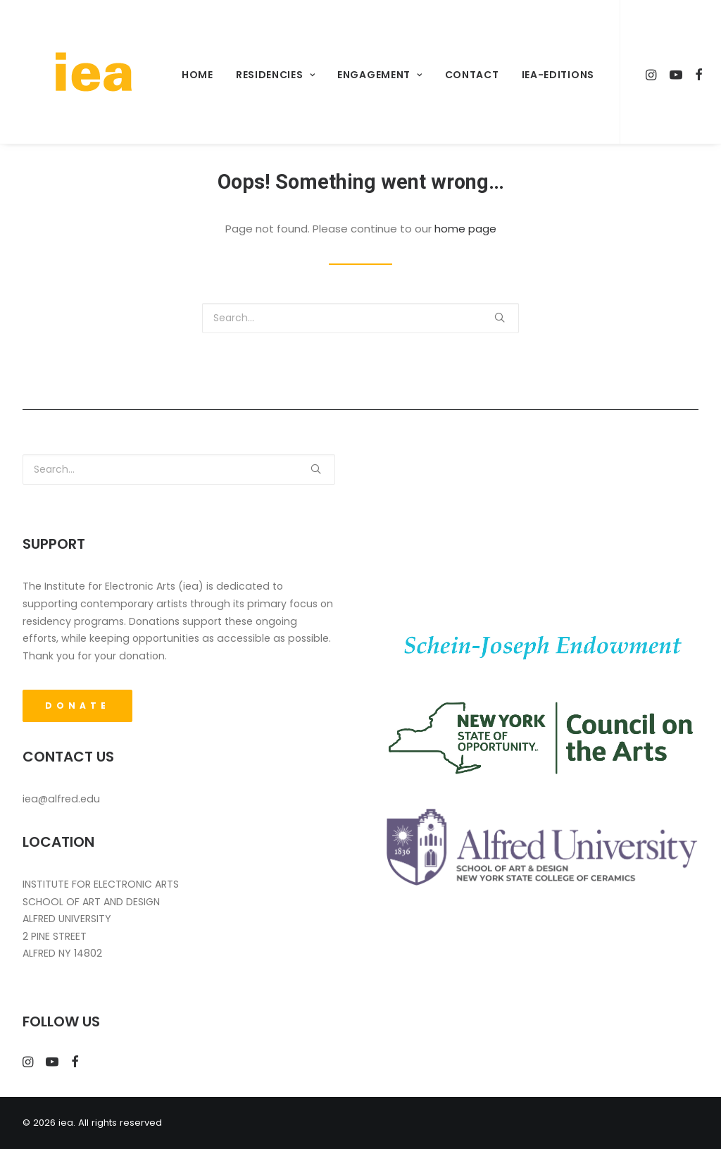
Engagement (375, 75)
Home (192, 75)
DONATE (77, 706)
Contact (467, 75)
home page (465, 228)
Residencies (270, 75)
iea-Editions (552, 75)
